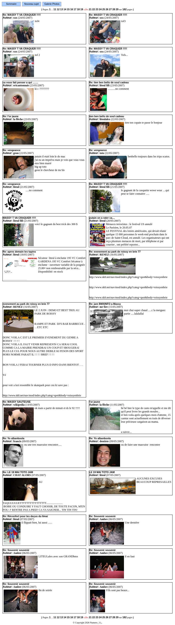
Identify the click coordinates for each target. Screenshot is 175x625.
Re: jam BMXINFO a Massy (105, 304)
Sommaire (11, 4)
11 (54, 9)
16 (71, 9)
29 (117, 9)
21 (90, 9)
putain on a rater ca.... (102, 217)
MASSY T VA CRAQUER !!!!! (19, 217)
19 (81, 9)
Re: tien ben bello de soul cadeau (109, 82)
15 (68, 9)
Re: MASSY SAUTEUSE (17, 401)
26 (107, 9)
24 (100, 9)
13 (61, 9)
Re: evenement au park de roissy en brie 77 (115, 251)
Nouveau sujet (31, 4)
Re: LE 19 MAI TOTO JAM (18, 472)
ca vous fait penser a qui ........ (20, 82)
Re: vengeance (12, 150)
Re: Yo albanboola (13, 438)
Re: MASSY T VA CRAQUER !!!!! (22, 14)
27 (110, 9)
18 (78, 9)
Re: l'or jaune (10, 116)
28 (113, 9)
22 (93, 9)
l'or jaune (94, 401)
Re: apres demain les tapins (19, 251)
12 (58, 9)
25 (103, 9)
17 (75, 9)
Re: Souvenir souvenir (102, 516)
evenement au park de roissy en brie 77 (26, 304)
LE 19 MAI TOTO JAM (102, 472)
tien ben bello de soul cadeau (106, 116)
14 (65, 9)
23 (96, 9)
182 (124, 9)
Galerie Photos (51, 4)
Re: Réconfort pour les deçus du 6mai (25, 516)
